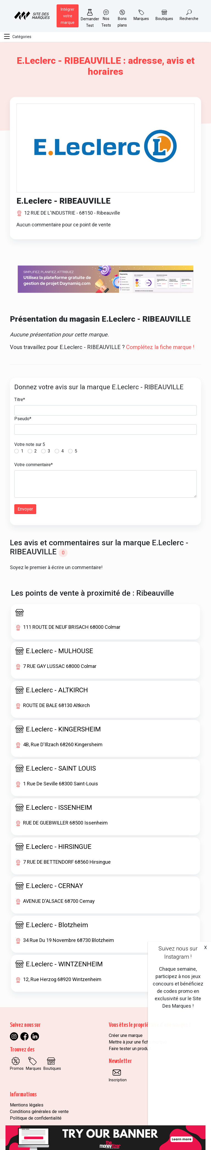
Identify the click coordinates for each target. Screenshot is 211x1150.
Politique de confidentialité (36, 1118)
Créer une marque (126, 1035)
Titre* (19, 399)
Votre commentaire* (33, 464)
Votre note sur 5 (29, 444)
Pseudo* (22, 418)
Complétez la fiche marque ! (160, 347)
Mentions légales (26, 1105)
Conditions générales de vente (39, 1111)
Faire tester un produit (130, 1048)
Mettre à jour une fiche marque (138, 1042)
